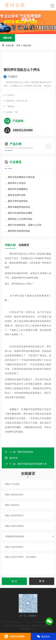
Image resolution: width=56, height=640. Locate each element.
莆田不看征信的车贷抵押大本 (32, 464)
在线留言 (24, 245)
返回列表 (11, 457)
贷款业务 (7, 37)
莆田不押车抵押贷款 (16, 201)
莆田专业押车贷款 (15, 195)
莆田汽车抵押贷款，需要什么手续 (23, 225)
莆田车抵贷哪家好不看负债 (20, 177)
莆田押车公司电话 (15, 183)
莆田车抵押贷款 (25, 452)
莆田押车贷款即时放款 (17, 231)
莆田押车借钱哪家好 (16, 189)
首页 (18, 45)
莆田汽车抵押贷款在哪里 (18, 213)
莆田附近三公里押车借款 (18, 219)
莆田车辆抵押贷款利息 (17, 207)
